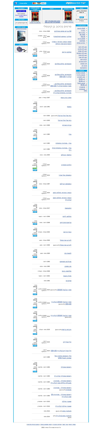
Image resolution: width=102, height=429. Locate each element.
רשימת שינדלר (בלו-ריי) (62, 376)
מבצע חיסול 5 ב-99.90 (82, 84)
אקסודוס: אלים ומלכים (63, 64)
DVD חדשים (81, 28)
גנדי (70, 134)
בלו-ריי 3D (82, 32)
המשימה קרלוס (65, 184)
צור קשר (65, 424)
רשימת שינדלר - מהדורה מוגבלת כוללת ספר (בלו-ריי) (61, 382)
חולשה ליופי (67, 216)
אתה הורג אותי (66, 98)
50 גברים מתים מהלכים (62, 31)
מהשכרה (82, 87)
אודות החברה (57, 424)
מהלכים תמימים (65, 262)
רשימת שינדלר (66, 367)
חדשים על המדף (35, 17)
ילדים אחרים (83, 61)
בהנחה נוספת (68, 21)
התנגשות (68, 208)
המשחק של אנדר (65, 175)
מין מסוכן (68, 266)
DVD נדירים (81, 38)
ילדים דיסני (83, 59)
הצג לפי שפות (82, 51)
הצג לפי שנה (83, 57)
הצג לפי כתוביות (82, 53)
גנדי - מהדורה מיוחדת (63, 143)
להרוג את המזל (65, 240)
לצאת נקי (67, 253)
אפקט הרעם (66, 52)
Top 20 (83, 36)
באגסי (69, 107)
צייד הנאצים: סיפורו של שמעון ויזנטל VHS (63, 357)
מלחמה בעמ (66, 271)
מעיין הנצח (67, 276)
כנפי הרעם (67, 232)
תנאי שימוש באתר (46, 424)
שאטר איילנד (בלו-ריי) (63, 406)
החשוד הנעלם (66, 155)
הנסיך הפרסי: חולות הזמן (62, 193)
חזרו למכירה (81, 77)
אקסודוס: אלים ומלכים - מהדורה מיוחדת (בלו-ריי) (62, 92)
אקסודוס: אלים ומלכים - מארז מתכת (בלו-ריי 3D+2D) (60, 85)
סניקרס (68, 281)
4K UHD (82, 34)
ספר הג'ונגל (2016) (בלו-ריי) (61, 316)
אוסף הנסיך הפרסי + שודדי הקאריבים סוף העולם (61, 43)
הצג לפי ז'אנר (82, 47)
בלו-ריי (83, 30)
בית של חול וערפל (64, 116)
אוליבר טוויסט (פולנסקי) (62, 36)
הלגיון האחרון (66, 165)
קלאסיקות (83, 68)
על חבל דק (67, 342)
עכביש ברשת (66, 329)
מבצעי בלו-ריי (81, 75)
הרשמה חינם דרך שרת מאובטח (21, 15)
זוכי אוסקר (83, 63)
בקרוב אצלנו (81, 43)
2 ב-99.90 (82, 81)
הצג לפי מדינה (82, 49)
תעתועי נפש (67, 411)
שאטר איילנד (66, 401)
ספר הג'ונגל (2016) (64, 290)
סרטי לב (84, 65)
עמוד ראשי (72, 424)
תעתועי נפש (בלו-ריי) (63, 416)
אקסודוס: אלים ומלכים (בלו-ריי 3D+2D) (63, 76)
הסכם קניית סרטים (21, 28)
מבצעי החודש (80, 73)
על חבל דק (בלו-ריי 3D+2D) (61, 351)
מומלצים (82, 41)
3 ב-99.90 (82, 79)
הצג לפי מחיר (82, 55)
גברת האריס (66, 125)
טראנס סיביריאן (65, 222)
